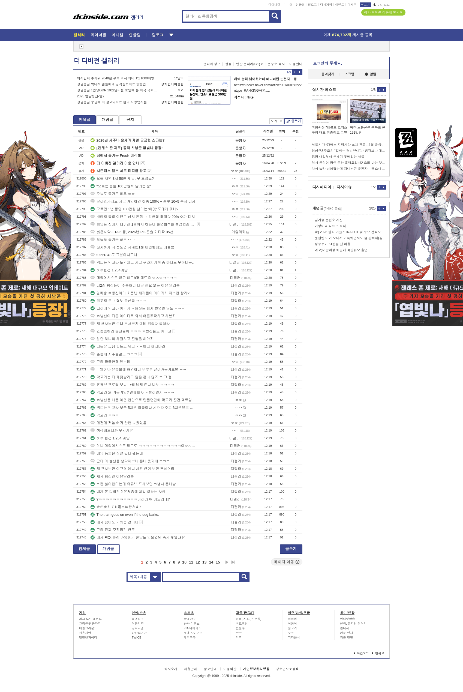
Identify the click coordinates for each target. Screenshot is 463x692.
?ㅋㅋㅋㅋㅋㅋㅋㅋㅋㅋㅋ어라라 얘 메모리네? (130, 499)
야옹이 (292, 623)
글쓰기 (296, 121)
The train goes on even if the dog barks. (125, 515)
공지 (130, 120)
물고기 (292, 628)
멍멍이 (292, 619)
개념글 (107, 120)
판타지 (344, 628)
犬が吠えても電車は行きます (117, 507)
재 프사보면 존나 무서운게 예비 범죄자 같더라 (130, 324)
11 (191, 562)
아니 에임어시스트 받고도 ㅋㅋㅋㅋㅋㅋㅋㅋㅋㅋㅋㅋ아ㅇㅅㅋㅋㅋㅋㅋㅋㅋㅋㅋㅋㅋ (143, 446)
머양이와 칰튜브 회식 (330, 226)
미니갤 (288, 4)
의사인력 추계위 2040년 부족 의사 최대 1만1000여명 (115, 78)
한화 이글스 (192, 623)
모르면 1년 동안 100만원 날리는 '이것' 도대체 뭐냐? (134, 209)
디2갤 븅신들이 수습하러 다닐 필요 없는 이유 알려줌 (135, 285)
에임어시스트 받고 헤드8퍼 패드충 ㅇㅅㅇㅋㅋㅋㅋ (134, 278)
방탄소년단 (139, 632)
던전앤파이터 (88, 637)
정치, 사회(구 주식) (248, 619)
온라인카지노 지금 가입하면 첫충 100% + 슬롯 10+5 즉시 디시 (143, 201)
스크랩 (349, 74)
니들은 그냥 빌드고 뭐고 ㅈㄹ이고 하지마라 (128, 346)
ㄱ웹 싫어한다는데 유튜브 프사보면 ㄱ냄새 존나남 (133, 484)
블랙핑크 (138, 619)
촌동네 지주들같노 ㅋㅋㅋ (114, 354)
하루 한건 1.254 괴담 (110, 438)
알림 (370, 74)
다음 (227, 562)
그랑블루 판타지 (90, 623)
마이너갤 (274, 4)
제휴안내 (190, 669)
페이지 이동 (287, 562)
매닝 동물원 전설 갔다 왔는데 (117, 453)
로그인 (365, 5)
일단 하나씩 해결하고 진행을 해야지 (122, 339)
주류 (291, 632)
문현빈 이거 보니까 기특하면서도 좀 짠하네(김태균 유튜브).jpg (350, 238)
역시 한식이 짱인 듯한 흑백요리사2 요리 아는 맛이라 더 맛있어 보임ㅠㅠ (349, 163)
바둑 (239, 632)
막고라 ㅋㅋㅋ (105, 415)
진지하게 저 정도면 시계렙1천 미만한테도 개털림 (132, 247)
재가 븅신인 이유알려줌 (112, 476)
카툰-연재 (346, 632)
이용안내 (295, 64)
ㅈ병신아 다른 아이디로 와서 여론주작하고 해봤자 (133, 316)
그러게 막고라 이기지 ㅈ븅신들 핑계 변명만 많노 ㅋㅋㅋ (138, 308)
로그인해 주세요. (327, 63)
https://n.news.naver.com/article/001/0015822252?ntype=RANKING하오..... (268, 87)
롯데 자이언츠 (193, 632)
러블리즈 (138, 623)
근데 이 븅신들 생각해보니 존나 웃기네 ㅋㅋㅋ (130, 461)
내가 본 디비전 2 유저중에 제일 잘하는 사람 (128, 492)
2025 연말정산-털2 (90, 96)
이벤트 (339, 4)
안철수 (240, 628)
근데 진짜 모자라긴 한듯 (113, 530)
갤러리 (79, 35)
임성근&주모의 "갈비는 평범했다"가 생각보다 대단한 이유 (349, 151)
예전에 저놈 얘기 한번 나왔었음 (118, 423)
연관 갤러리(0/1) (249, 64)
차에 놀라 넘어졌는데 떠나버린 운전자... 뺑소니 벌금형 (274, 79)
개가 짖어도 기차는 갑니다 (115, 522)
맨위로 (377, 653)
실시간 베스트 (324, 90)
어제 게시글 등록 (347, 35)
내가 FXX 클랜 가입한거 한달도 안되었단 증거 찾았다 (136, 537)
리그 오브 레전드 (90, 619)
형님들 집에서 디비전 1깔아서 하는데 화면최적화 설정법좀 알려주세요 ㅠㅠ (143, 224)
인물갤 (300, 4)
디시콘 (351, 4)
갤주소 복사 (276, 64)
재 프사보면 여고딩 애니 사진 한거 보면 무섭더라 (132, 469)
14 (211, 562)
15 (218, 562)
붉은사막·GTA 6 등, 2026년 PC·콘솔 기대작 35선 (132, 232)
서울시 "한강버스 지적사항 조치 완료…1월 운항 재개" (349, 145)
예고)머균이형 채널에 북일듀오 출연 (341, 250)
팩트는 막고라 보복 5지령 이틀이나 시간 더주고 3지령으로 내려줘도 (143, 408)
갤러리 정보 (211, 64)
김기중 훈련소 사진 (329, 220)
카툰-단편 (346, 637)
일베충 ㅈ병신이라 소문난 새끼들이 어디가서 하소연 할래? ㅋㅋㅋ (143, 293)
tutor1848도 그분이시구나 (114, 255)
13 (204, 562)
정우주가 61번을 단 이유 (332, 244)
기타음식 (294, 637)
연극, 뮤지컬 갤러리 (353, 623)
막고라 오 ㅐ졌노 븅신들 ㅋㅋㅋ (118, 301)
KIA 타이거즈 (192, 628)
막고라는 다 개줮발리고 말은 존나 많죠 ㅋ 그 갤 (131, 377)
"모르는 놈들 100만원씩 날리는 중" (121, 186)
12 (198, 562)
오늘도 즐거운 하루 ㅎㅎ (113, 194)
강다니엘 (138, 628)
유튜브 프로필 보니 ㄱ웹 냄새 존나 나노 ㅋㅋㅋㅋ (132, 385)
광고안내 (210, 669)
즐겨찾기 (327, 74)
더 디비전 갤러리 (96, 61)
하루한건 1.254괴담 (109, 270)
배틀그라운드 (88, 628)
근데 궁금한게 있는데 (110, 362)
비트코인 (242, 623)
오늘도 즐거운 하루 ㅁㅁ (113, 240)
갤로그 (312, 4)
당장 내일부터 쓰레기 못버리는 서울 (338, 157)
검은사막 (85, 632)
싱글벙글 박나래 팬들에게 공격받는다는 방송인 (111, 84)
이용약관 (229, 669)
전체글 (84, 120)
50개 (276, 121)
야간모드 (382, 5)
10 (184, 562)
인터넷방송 (347, 619)
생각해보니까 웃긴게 (110, 431)
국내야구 (190, 619)
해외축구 (190, 637)
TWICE (136, 637)
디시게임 (326, 4)
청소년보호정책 (287, 669)
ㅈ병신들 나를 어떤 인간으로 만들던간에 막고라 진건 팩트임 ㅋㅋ (143, 400)
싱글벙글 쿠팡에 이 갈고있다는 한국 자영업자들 (112, 102)
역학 (239, 637)
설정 (228, 64)
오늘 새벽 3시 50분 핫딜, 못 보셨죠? (122, 178)
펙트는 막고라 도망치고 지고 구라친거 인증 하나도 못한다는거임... (143, 262)
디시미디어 (321, 187)
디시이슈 (344, 187)
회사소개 (170, 669)
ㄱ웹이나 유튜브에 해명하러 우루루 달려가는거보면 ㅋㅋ (139, 369)
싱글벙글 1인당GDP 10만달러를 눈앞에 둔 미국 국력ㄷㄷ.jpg (117, 90)
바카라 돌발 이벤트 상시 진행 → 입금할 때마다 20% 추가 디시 (143, 217)
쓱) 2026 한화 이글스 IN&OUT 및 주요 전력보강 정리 (350, 232)
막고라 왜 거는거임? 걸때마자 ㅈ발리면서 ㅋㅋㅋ (132, 392)
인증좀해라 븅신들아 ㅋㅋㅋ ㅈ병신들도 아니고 (131, 331)
